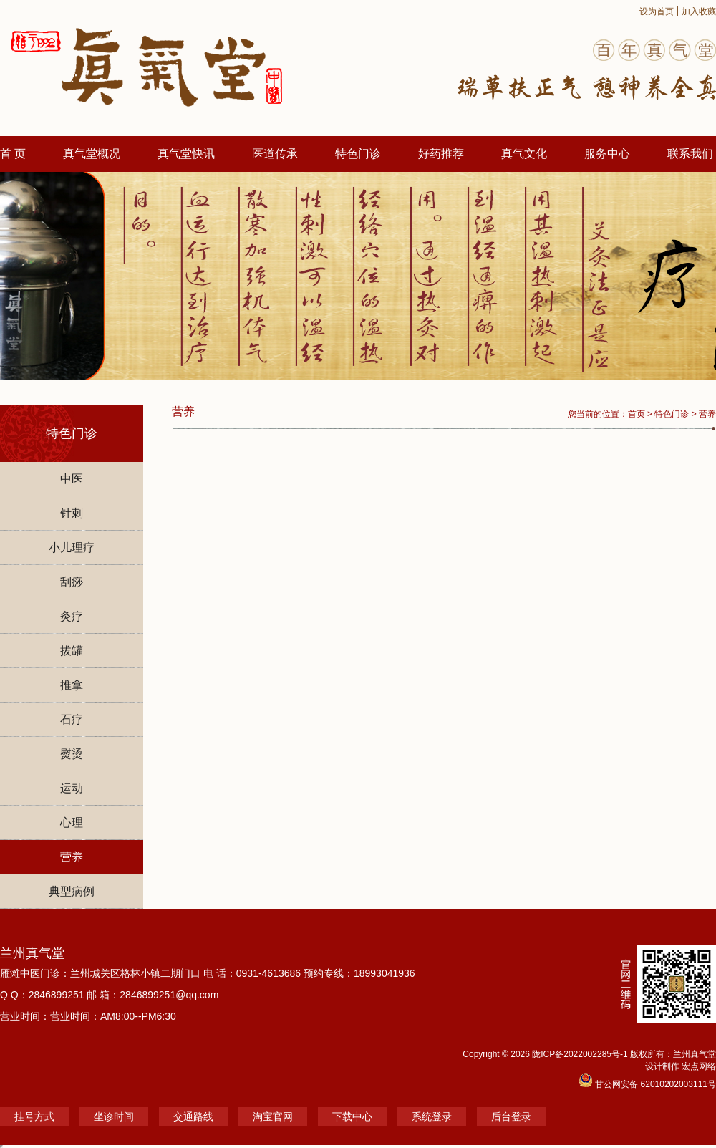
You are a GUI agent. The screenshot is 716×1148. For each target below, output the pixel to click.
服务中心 (607, 154)
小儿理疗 (72, 547)
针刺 (71, 513)
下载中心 (352, 1116)
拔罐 (71, 651)
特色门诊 (358, 154)
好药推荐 (441, 154)
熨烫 (71, 754)
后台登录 (511, 1116)
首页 (636, 414)
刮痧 (71, 582)
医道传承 (275, 154)
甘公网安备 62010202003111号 (647, 1084)
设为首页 (656, 11)
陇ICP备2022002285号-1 (581, 1054)
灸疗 (71, 616)
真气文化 (524, 154)
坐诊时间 (114, 1116)
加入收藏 (699, 11)
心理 (71, 822)
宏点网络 (699, 1066)
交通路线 (193, 1116)
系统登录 (432, 1116)
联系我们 (690, 154)
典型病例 (72, 891)
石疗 (71, 719)
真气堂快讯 (186, 154)
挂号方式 (34, 1116)
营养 (71, 857)
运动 (71, 788)
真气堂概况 (91, 154)
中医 (71, 479)
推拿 (71, 685)
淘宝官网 (273, 1116)
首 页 (13, 154)
